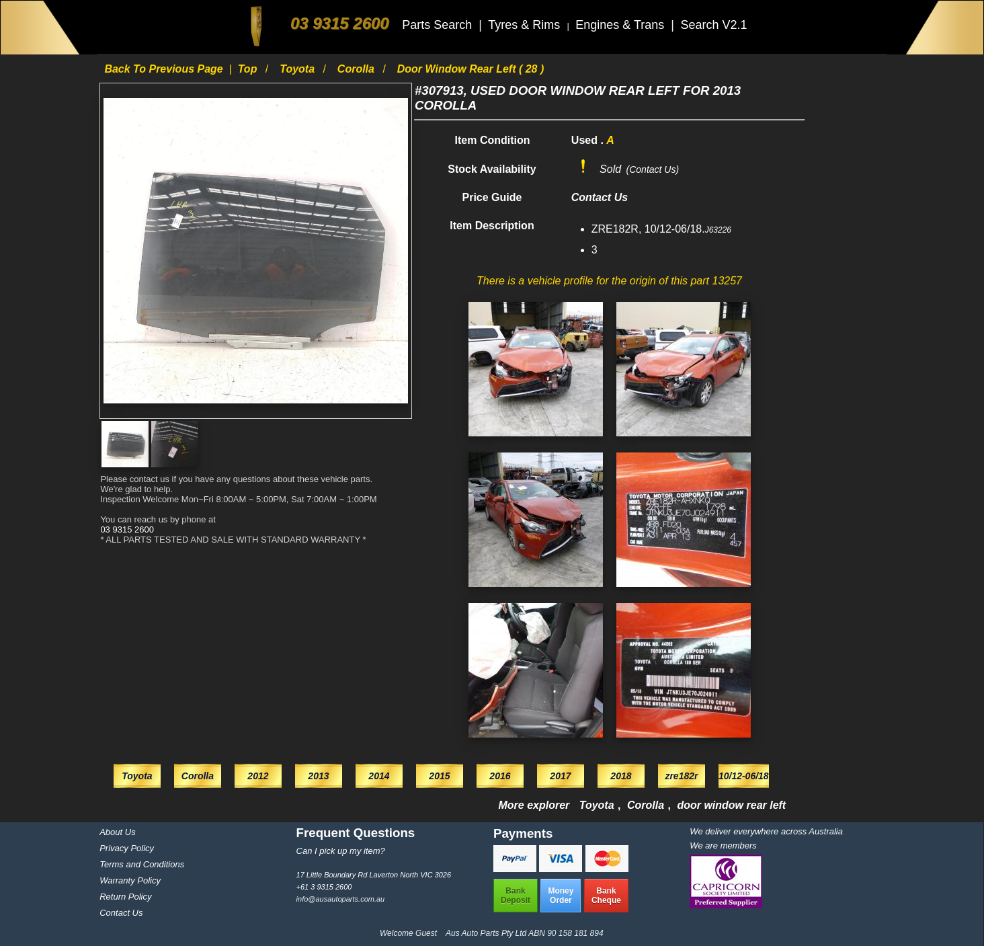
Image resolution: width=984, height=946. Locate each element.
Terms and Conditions (141, 864)
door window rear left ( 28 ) (470, 69)
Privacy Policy (126, 848)
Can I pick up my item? (340, 851)
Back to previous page (165, 69)
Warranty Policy (130, 880)
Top (249, 69)
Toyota (298, 69)
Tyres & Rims (525, 25)
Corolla (357, 69)
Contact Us (120, 913)
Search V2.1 (713, 25)
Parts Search (438, 25)
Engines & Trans (621, 25)
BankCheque (606, 895)
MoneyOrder (560, 895)
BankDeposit (515, 895)
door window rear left (731, 805)
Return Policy (125, 897)
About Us (117, 832)
